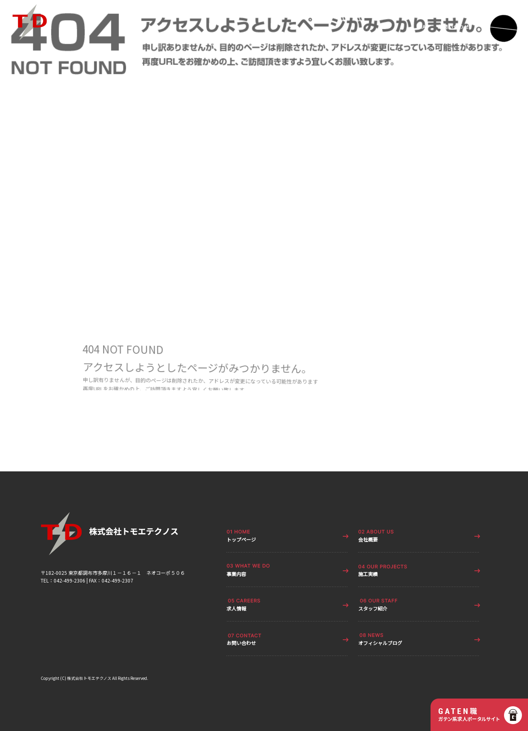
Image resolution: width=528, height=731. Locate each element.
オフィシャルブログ (380, 642)
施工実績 (368, 573)
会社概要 (368, 539)
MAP (423, 26)
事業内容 (236, 573)
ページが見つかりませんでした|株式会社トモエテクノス (63, 217)
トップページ (241, 539)
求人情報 (236, 608)
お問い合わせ (453, 26)
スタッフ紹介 (372, 608)
